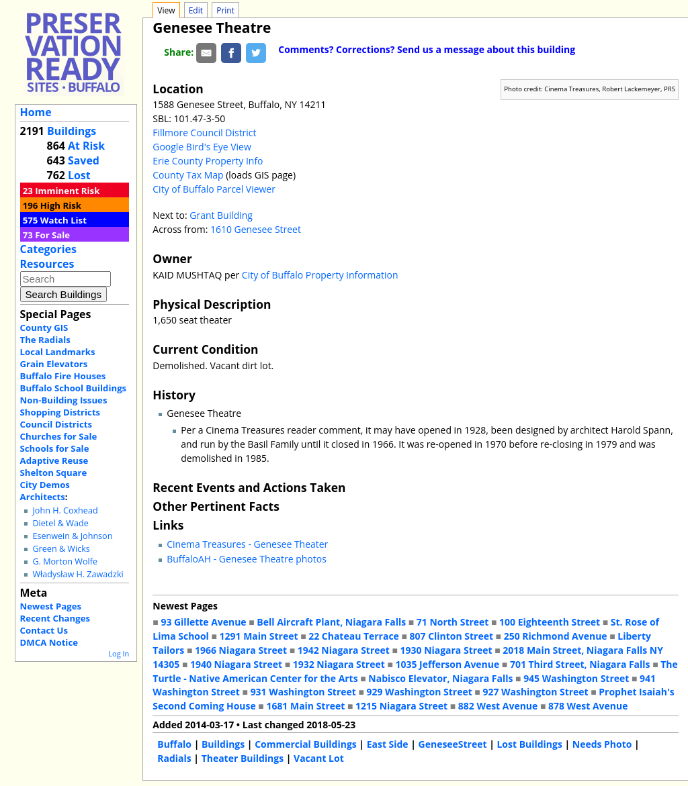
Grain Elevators (54, 364)
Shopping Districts (60, 412)
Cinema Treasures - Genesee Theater (247, 544)
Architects (42, 497)
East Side (387, 744)
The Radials (45, 340)
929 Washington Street (419, 691)
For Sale (52, 235)
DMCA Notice (49, 642)
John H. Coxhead (64, 510)
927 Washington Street (535, 691)
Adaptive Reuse (54, 460)
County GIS (44, 328)
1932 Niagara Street (339, 664)
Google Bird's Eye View (202, 146)
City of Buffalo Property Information (320, 274)
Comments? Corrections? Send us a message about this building (426, 49)
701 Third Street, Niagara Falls (580, 664)
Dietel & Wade (60, 523)
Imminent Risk (67, 191)
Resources (47, 263)
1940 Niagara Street (236, 664)
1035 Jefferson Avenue (448, 664)
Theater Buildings (243, 758)
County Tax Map (188, 174)
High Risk (60, 205)
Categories (48, 249)
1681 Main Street (305, 705)
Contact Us (44, 630)
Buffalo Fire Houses (63, 376)
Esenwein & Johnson (72, 536)
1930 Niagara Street (446, 650)
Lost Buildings (529, 744)
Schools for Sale (54, 448)
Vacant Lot (319, 758)
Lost (79, 175)
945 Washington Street (576, 678)
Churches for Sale (58, 436)
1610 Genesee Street (255, 229)
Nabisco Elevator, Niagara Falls (440, 678)
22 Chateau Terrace (353, 636)
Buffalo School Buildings (73, 388)
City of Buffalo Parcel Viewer (214, 189)
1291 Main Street (259, 636)
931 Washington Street (303, 691)
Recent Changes (55, 618)
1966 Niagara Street (241, 650)
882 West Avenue (498, 705)
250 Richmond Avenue (555, 636)
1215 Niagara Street (401, 705)
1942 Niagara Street (344, 650)
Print (225, 10)
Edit (196, 10)
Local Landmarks (57, 352)
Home (36, 112)
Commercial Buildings (306, 744)
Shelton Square (53, 472)
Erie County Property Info (208, 160)
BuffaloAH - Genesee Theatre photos (247, 558)
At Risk (86, 145)
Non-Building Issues (64, 400)
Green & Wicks (60, 548)
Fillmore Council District (204, 132)
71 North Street (453, 622)
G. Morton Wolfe (64, 561)
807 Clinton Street (451, 636)
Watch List (63, 220)
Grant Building (221, 215)
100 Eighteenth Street (549, 622)
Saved (83, 160)
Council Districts (56, 424)
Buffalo (174, 744)
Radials (174, 758)
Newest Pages (50, 606)
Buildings (71, 131)
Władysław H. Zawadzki (77, 574)
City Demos (45, 485)
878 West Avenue (588, 705)
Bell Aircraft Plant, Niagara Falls (331, 622)
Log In (118, 653)
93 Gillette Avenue (203, 622)
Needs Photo (602, 744)
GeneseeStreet (453, 744)
